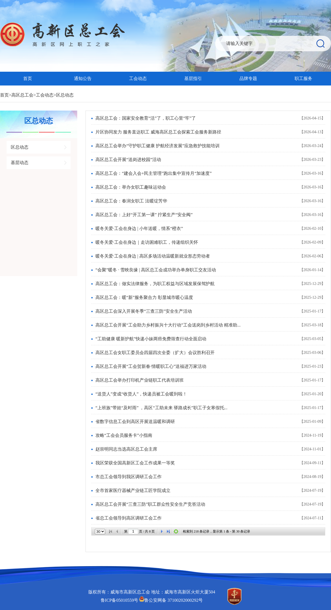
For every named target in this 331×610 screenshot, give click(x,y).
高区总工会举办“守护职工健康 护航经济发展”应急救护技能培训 (157, 145)
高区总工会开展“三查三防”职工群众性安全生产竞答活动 (150, 504)
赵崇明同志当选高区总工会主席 (126, 449)
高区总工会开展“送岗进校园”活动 (128, 159)
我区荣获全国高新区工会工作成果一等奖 (135, 463)
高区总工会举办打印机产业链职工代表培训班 (139, 380)
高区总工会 (22, 95)
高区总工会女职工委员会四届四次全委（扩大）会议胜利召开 (155, 352)
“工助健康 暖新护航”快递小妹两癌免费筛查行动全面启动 (150, 338)
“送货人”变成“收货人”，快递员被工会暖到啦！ (141, 394)
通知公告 (83, 78)
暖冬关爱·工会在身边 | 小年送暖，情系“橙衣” (139, 228)
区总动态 (65, 95)
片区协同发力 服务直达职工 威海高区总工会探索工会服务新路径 (158, 132)
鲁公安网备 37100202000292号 (171, 600)
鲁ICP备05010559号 (119, 600)
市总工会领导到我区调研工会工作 (128, 476)
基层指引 (193, 78)
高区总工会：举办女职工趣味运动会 (130, 187)
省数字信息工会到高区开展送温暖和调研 (135, 421)
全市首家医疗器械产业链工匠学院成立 (132, 490)
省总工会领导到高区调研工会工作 (128, 518)
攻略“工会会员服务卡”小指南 (123, 435)
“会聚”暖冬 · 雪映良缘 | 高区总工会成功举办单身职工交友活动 (155, 269)
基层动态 (19, 162)
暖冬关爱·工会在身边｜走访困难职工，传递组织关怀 (146, 242)
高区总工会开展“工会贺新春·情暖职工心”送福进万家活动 (150, 366)
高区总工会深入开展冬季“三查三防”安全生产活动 (143, 311)
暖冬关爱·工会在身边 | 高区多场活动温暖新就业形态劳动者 (152, 256)
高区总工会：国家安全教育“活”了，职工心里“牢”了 (145, 118)
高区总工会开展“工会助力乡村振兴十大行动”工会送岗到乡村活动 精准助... (168, 325)
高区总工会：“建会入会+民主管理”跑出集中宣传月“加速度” (153, 173)
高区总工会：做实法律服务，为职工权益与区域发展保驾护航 (155, 283)
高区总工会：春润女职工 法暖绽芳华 (131, 201)
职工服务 (303, 78)
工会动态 (138, 78)
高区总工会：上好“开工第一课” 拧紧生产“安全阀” (144, 214)
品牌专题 (248, 78)
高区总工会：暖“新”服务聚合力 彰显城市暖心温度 (144, 297)
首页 (27, 78)
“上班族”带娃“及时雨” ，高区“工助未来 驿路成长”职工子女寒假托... (161, 407)
